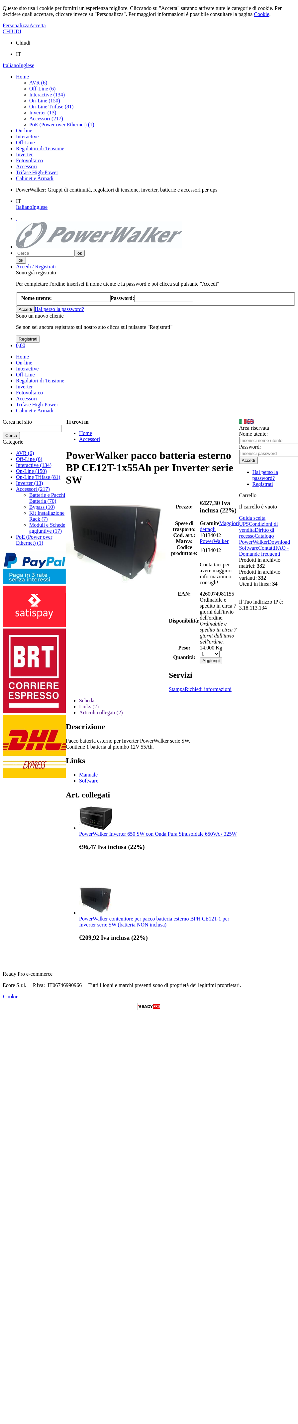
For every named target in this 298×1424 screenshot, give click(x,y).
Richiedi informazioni (208, 689)
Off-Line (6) (42, 88)
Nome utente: (253, 434)
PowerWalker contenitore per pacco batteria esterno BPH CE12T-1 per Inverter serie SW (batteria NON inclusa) (154, 921)
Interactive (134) (47, 94)
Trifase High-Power (37, 172)
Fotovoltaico (29, 160)
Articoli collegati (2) (101, 712)
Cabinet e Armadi (34, 178)
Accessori (26, 166)
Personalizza (16, 25)
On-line (24, 130)
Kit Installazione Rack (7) (46, 516)
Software (88, 780)
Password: (250, 447)
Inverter (24, 154)
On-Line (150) (44, 100)
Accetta (38, 25)
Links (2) (89, 706)
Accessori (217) (46, 118)
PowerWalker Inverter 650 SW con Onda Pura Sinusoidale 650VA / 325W (158, 834)
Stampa (177, 689)
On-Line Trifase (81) (51, 106)
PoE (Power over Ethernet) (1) (61, 124)
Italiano (11, 65)
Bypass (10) (42, 507)
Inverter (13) (42, 112)
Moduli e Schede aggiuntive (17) (47, 528)
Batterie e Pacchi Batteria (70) (47, 498)
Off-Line (25, 142)
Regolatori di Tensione (40, 148)
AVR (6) (38, 82)
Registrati (262, 484)
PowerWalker (214, 541)
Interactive (27, 136)
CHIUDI (12, 31)
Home (22, 76)
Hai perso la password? (59, 309)
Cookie (261, 14)
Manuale (88, 775)
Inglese (26, 65)
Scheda (86, 700)
